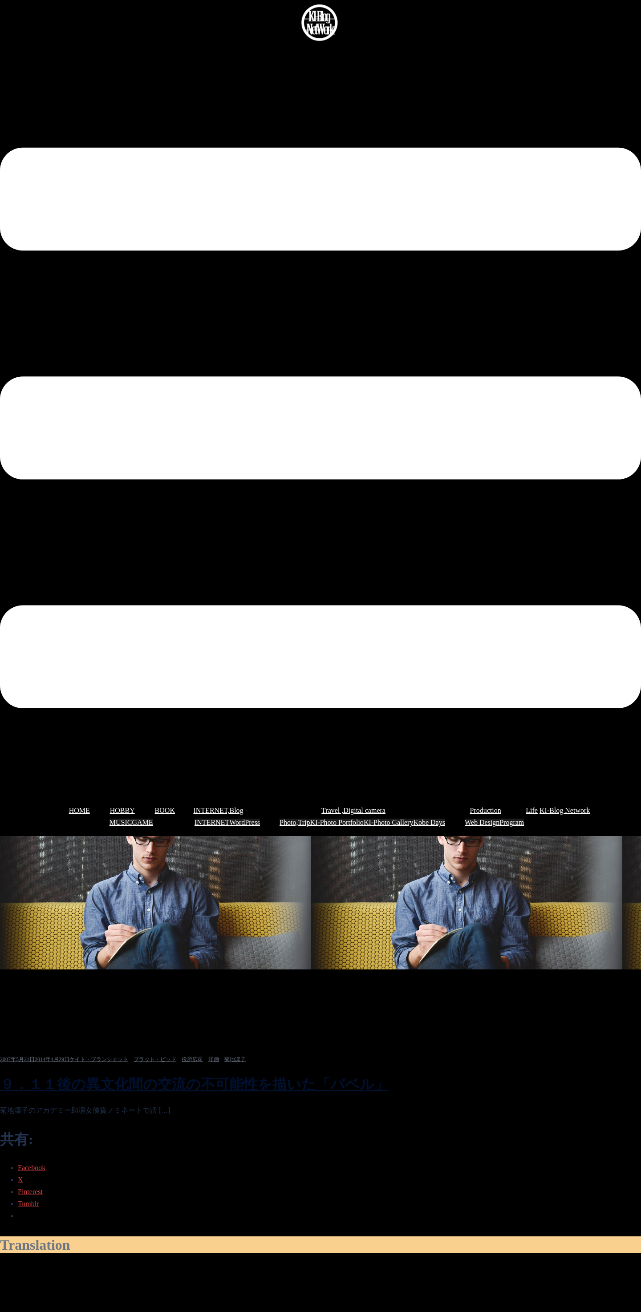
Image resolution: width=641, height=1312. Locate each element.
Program (511, 822)
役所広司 (192, 1059)
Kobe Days (429, 822)
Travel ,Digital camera (353, 810)
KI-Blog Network (565, 810)
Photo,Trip (295, 822)
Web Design (482, 822)
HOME (79, 810)
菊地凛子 (235, 1059)
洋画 (213, 1059)
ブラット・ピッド (155, 1059)
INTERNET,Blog (218, 810)
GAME (142, 822)
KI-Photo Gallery (389, 822)
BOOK (165, 810)
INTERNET (212, 822)
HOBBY (122, 810)
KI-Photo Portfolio (336, 822)
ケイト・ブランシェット (98, 1059)
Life (532, 810)
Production (485, 810)
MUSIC (121, 822)
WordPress (244, 822)
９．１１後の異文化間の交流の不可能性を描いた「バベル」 (194, 1084)
